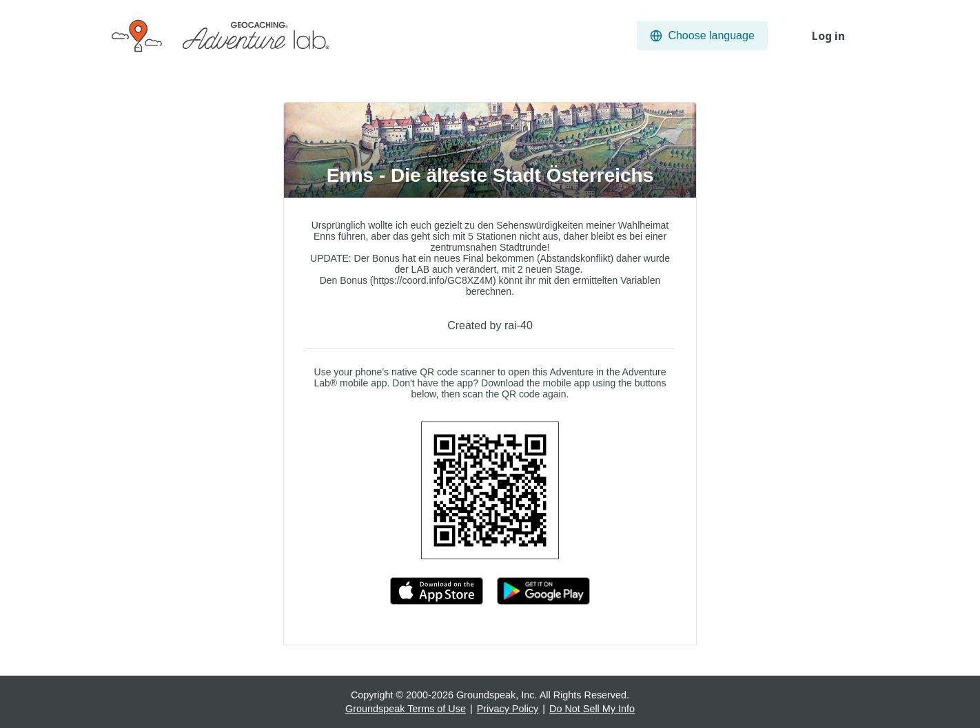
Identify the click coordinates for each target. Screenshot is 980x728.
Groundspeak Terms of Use (405, 708)
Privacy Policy (508, 708)
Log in (828, 35)
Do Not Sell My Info (592, 708)
